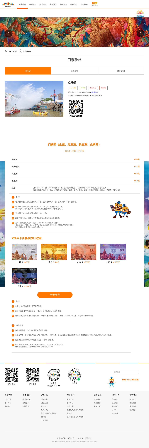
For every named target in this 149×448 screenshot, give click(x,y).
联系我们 (133, 410)
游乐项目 (42, 4)
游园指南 (84, 4)
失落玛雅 (44, 420)
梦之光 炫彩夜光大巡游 (75, 410)
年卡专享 (55, 294)
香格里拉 (44, 399)
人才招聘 (79, 438)
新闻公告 (97, 406)
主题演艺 (53, 4)
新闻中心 (70, 438)
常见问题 (133, 406)
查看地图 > (94, 92)
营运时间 (133, 399)
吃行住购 (73, 4)
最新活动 (97, 399)
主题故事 (32, 4)
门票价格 (8, 399)
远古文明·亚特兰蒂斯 (48, 413)
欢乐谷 (28, 71)
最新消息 (63, 4)
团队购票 (121, 71)
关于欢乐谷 (61, 438)
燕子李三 (70, 403)
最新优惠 (97, 403)
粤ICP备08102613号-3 (90, 441)
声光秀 (69, 413)
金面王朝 (74, 71)
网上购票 (22, 6)
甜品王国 (44, 403)
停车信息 (115, 413)
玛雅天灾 (70, 406)
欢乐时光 (44, 406)
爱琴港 (43, 417)
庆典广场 (44, 410)
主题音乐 (26, 406)
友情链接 (125, 372)
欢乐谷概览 (27, 399)
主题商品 (115, 403)
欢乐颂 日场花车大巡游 (75, 417)
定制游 (7, 406)
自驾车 (114, 410)
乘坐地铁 (115, 406)
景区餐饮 (115, 399)
